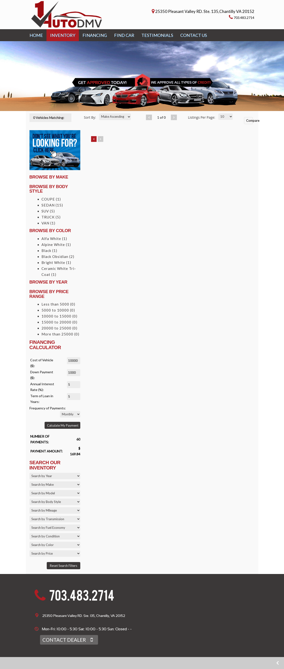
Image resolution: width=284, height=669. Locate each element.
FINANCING (94, 33)
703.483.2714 (81, 596)
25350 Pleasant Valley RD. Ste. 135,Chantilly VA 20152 (205, 10)
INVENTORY (62, 33)
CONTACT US (193, 33)
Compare (249, 119)
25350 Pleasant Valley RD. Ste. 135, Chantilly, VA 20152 (83, 614)
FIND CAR (124, 33)
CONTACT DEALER (66, 638)
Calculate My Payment (62, 424)
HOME (36, 33)
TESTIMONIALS (157, 33)
